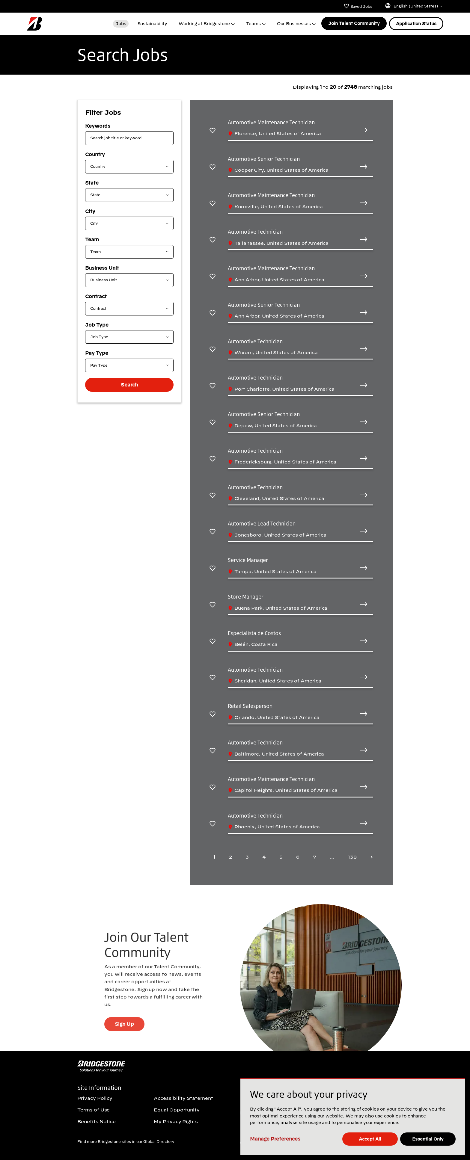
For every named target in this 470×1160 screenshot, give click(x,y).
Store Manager (245, 596)
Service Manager (248, 560)
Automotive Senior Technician (264, 158)
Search (129, 384)
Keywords (97, 125)
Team (92, 239)
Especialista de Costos (254, 632)
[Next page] (370, 856)
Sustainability (152, 23)
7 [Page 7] (314, 856)
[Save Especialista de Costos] (212, 640)
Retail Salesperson (250, 706)
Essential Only (428, 1138)
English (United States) (413, 5)
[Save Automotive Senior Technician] (212, 166)
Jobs (120, 23)
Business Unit (102, 267)
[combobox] (124, 166)
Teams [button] (253, 23)
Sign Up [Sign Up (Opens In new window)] (124, 1035)
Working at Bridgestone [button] (204, 23)
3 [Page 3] (247, 856)
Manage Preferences (275, 1138)
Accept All (370, 1138)
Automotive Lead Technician (262, 523)
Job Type (97, 324)
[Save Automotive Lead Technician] (212, 531)
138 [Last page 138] (352, 856)
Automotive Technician (255, 231)
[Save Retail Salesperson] (212, 713)
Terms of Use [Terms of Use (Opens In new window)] (93, 1109)
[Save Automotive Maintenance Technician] (212, 130)
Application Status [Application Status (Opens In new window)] (416, 23)
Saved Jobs (358, 6)
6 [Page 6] (297, 856)
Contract (96, 296)
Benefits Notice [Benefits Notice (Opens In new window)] (96, 1121)
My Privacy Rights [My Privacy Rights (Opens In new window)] (176, 1121)
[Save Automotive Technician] (212, 239)
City (90, 210)
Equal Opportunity (177, 1109)
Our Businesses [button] (293, 23)
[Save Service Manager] (212, 567)
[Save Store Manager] (212, 604)
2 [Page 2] (230, 856)
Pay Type (96, 352)
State (92, 182)
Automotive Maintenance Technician (271, 122)
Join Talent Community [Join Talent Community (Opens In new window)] (353, 23)
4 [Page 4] (264, 856)
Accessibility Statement (183, 1097)
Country (95, 154)
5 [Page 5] (281, 856)
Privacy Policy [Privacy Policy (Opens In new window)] (94, 1097)
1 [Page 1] (214, 856)
